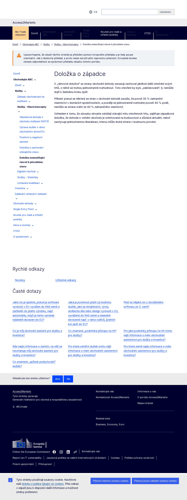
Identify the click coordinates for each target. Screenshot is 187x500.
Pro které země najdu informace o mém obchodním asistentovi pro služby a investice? (147, 351)
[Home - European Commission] (34, 443)
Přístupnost (45, 464)
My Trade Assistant (20, 33)
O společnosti (164, 33)
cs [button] (93, 12)
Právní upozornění (23, 464)
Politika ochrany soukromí (139, 457)
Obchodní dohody (71, 33)
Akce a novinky (133, 33)
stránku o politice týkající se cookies (43, 483)
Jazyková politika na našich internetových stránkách (76, 457)
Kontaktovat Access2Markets (112, 397)
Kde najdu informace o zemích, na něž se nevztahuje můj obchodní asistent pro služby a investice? (37, 351)
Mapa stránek (145, 403)
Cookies (115, 457)
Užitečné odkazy (65, 280)
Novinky (20, 280)
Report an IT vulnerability (27, 457)
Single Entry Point (89, 33)
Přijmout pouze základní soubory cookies (155, 481)
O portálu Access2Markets (152, 397)
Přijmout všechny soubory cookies (110, 481)
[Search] (165, 12)
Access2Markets (22, 391)
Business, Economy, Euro (110, 424)
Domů (34, 33)
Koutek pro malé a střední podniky (111, 33)
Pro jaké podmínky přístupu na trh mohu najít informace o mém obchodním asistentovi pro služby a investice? (148, 335)
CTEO (147, 33)
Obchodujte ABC (51, 33)
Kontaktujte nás (91, 451)
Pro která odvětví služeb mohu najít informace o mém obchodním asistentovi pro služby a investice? (92, 351)
